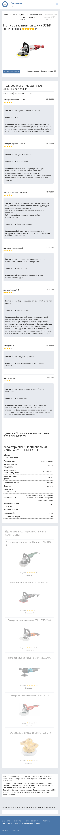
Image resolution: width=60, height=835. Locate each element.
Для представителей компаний (27, 823)
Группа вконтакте (32, 821)
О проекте (6, 821)
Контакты (17, 821)
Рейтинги (46, 821)
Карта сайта (7, 823)
